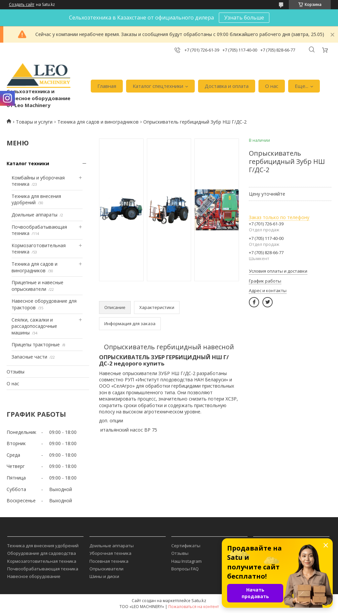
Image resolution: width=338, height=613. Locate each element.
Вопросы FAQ (185, 569)
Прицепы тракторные (36, 344)
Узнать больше (244, 17)
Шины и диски (104, 576)
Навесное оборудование (33, 576)
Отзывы (15, 371)
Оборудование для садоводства (41, 553)
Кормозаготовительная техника (41, 561)
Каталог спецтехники (158, 86)
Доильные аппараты (34, 214)
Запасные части (29, 357)
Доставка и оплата (227, 86)
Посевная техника (108, 561)
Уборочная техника (110, 553)
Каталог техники (28, 163)
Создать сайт (21, 4)
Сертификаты (185, 546)
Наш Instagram (186, 561)
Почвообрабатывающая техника (42, 569)
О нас (271, 86)
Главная (106, 86)
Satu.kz (198, 600)
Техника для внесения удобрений (43, 546)
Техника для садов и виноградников (98, 122)
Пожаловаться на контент (193, 606)
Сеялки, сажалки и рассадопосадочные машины (34, 326)
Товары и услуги (34, 122)
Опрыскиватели (106, 569)
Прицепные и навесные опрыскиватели (37, 285)
